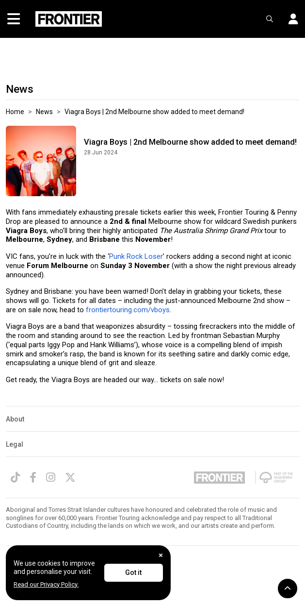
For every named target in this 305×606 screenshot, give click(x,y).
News (44, 112)
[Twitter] (70, 477)
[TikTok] (15, 477)
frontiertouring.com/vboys (128, 309)
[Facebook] (33, 477)
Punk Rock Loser (136, 256)
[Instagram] (50, 477)
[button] (289, 19)
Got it (133, 572)
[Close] (161, 555)
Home (15, 112)
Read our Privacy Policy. (46, 584)
